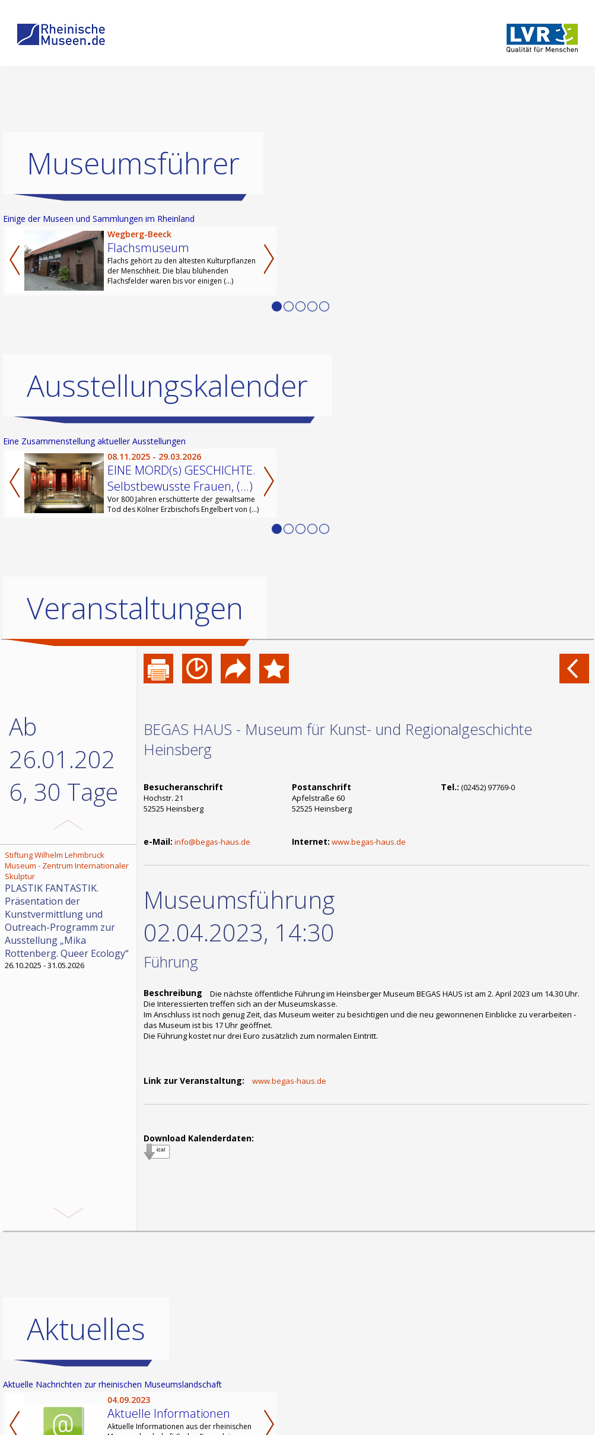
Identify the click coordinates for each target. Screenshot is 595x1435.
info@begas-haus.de (212, 841)
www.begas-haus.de (369, 841)
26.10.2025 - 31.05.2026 (69, 910)
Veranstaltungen (135, 608)
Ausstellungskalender (167, 385)
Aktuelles (86, 1329)
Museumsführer (133, 163)
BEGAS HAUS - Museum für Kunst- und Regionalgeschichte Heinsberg (338, 739)
